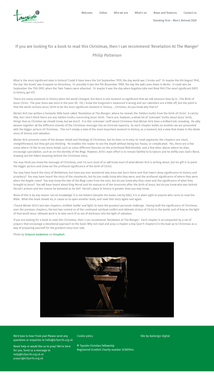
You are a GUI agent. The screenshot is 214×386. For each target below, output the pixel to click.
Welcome (86, 12)
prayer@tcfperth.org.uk (28, 373)
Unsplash (59, 249)
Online (103, 12)
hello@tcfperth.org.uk (59, 354)
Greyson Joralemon (36, 249)
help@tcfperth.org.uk (26, 369)
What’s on (141, 12)
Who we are (121, 12)
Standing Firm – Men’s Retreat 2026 (175, 20)
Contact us (190, 12)
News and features (165, 12)
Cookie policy (85, 350)
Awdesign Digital (159, 350)
